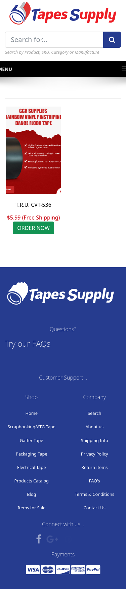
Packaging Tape (31, 454)
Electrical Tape (31, 467)
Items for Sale (31, 508)
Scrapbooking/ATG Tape (31, 427)
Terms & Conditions (94, 494)
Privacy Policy (94, 454)
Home (32, 413)
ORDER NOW (33, 228)
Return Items (94, 467)
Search (94, 413)
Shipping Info (94, 440)
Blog (31, 494)
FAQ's (94, 481)
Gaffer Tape (31, 440)
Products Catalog (31, 481)
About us (94, 427)
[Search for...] (54, 40)
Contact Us (95, 508)
